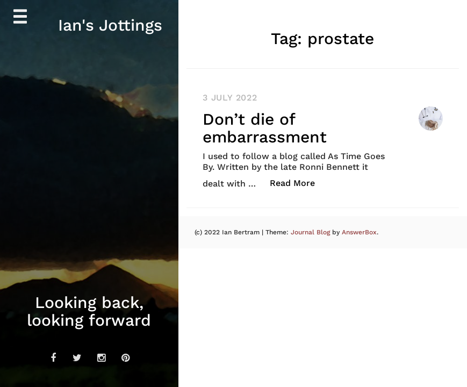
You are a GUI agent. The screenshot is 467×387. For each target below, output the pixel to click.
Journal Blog (311, 232)
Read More (298, 182)
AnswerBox (359, 232)
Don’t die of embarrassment (265, 128)
